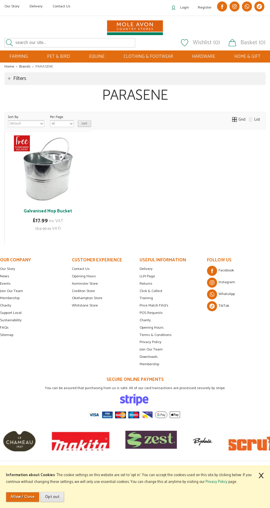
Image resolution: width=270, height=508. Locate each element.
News (4, 276)
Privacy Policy (150, 342)
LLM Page (147, 276)
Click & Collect (151, 291)
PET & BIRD (58, 56)
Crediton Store (83, 291)
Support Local (11, 313)
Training (146, 298)
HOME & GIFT (247, 56)
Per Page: (62, 120)
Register (204, 7)
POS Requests (151, 313)
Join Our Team (11, 291)
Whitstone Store (85, 305)
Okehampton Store (87, 298)
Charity (5, 305)
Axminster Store (85, 284)
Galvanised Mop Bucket (48, 211)
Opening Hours (84, 276)
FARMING (18, 56)
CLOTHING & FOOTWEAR (148, 56)
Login (184, 7)
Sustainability (11, 320)
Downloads (149, 357)
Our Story (12, 6)
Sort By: (26, 120)
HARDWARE (203, 56)
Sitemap (6, 335)
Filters (19, 78)
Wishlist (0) (206, 42)
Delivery (36, 6)
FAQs (4, 328)
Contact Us (61, 6)
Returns (146, 284)
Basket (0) (253, 42)
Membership (10, 298)
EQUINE (96, 56)
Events (5, 284)
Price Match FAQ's (154, 305)
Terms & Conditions (156, 335)
